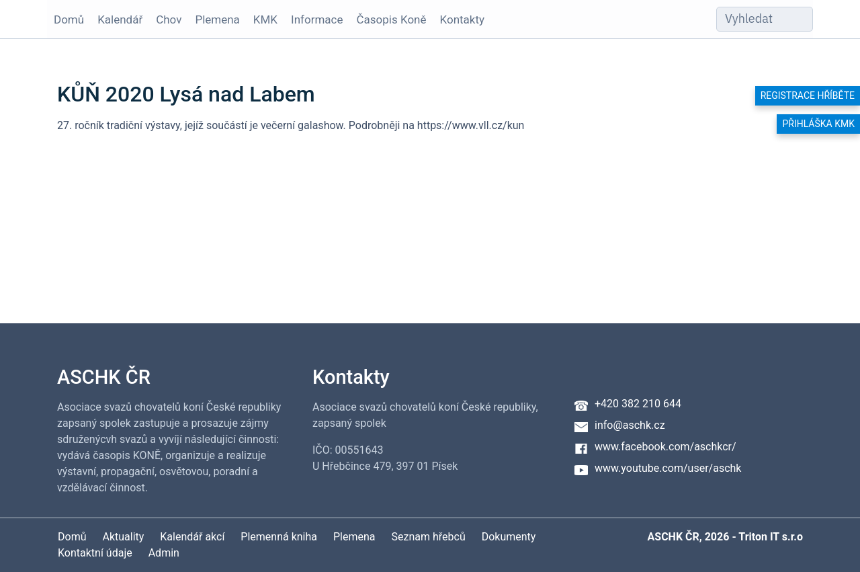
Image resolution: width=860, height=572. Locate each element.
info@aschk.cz (630, 425)
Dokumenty (509, 536)
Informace (317, 19)
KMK (265, 19)
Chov (168, 19)
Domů (69, 19)
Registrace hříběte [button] (808, 95)
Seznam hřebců (429, 536)
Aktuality (123, 536)
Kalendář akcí (192, 536)
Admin (163, 552)
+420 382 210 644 (638, 403)
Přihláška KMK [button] (818, 123)
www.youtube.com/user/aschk (668, 468)
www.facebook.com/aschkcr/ (665, 446)
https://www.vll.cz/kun (471, 125)
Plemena (217, 19)
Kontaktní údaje (95, 552)
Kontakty (462, 19)
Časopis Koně (392, 19)
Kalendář (119, 19)
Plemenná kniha (279, 536)
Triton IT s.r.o (770, 536)
